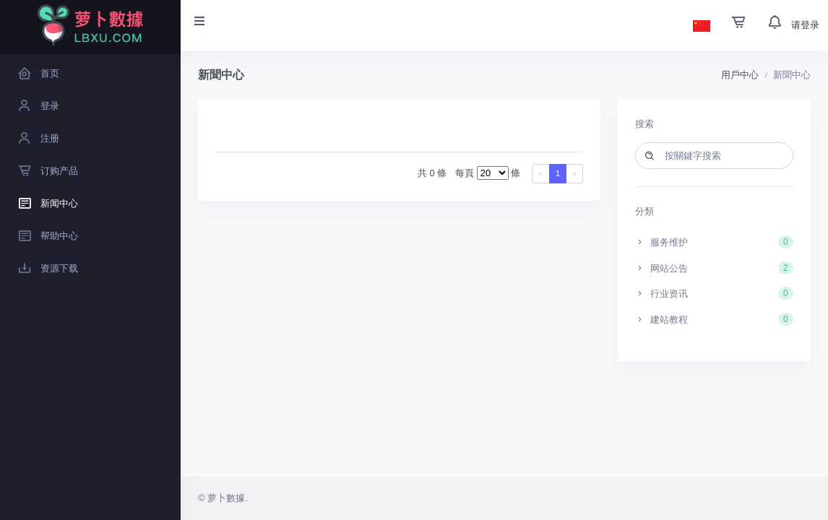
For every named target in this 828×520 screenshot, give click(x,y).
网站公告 (714, 267)
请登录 (805, 25)
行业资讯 (714, 293)
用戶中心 (740, 74)
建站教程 (714, 319)
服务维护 (714, 241)
